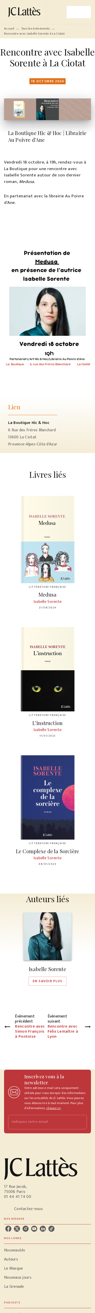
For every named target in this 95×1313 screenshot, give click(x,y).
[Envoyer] (81, 1122)
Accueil (9, 28)
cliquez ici (53, 1108)
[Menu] (79, 12)
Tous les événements (35, 28)
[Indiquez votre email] (41, 1122)
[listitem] (8, 1228)
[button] (47, 949)
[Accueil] (25, 12)
